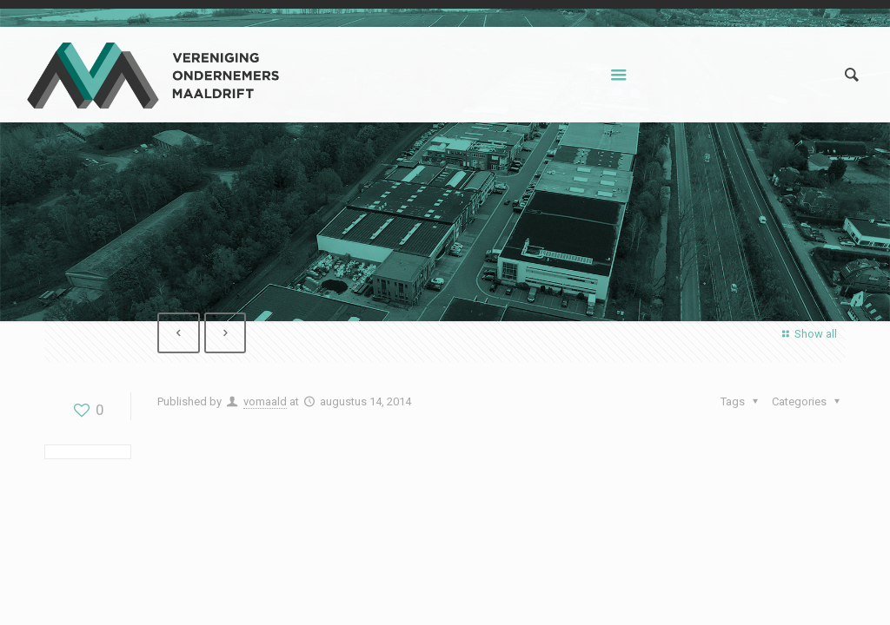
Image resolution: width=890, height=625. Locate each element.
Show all (807, 333)
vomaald (265, 401)
